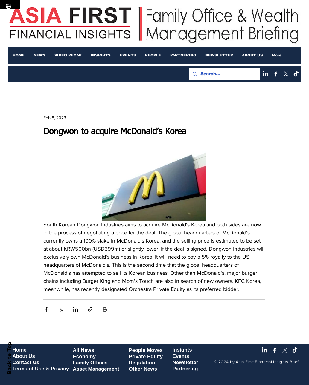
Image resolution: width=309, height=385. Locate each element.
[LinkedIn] (265, 74)
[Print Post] (105, 309)
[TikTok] (296, 74)
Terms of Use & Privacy (41, 369)
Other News (143, 369)
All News (83, 350)
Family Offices (90, 363)
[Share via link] (90, 309)
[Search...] (223, 74)
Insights (182, 350)
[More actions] (261, 117)
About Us (24, 356)
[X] (286, 74)
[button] (39, 55)
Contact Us (26, 362)
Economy (84, 356)
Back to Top (9, 358)
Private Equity (146, 356)
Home (20, 350)
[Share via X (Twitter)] (61, 309)
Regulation (142, 363)
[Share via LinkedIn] (75, 309)
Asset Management (96, 369)
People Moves (146, 350)
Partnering (185, 369)
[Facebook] (276, 74)
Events (181, 356)
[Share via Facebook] (46, 309)
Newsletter (185, 362)
